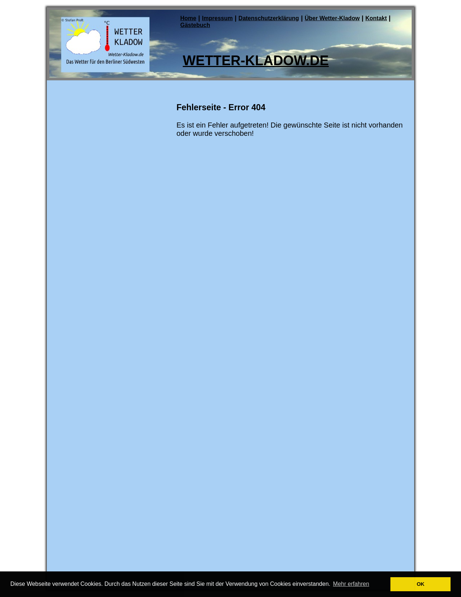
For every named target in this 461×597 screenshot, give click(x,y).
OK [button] (421, 584)
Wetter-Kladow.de (256, 60)
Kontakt (376, 18)
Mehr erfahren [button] (351, 584)
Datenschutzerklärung (268, 18)
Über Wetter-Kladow (332, 18)
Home (188, 18)
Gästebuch (195, 25)
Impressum (217, 18)
